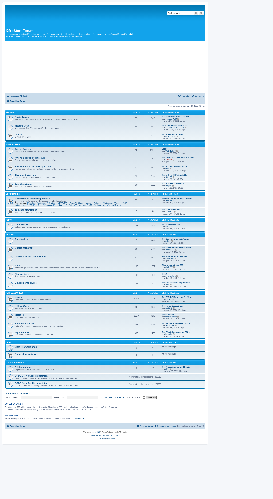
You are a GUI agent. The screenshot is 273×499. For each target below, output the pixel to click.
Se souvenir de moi (135, 397)
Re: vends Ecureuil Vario (173, 306)
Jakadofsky (99, 205)
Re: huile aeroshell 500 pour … (176, 256)
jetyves (168, 299)
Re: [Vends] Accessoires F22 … (176, 332)
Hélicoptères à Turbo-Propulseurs (33, 166)
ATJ (89, 205)
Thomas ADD (171, 119)
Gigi (167, 168)
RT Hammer (79, 205)
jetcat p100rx (168, 315)
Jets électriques (23, 184)
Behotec (96, 203)
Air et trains (21, 239)
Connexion (10, 393)
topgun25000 (171, 317)
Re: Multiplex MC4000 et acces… (177, 323)
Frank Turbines (75, 203)
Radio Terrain (22, 117)
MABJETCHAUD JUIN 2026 (174, 125)
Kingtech (51, 203)
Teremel (168, 200)
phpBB (97, 432)
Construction (22, 224)
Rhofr (167, 226)
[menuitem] (23, 96)
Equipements (22, 332)
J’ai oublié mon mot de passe (112, 397)
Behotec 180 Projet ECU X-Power (177, 198)
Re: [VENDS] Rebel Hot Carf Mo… (177, 297)
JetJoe (37, 205)
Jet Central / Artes (110, 203)
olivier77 (169, 267)
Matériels (11, 235)
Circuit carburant (24, 248)
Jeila (167, 285)
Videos (18, 134)
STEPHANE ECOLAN (174, 128)
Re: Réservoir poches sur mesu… (177, 248)
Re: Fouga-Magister (171, 224)
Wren (87, 203)
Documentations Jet (16, 363)
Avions (18, 297)
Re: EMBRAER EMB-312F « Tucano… (179, 158)
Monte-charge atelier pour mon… (177, 282)
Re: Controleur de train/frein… (176, 239)
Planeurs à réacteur (25, 175)
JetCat (31, 203)
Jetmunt (40, 203)
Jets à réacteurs (23, 149)
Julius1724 (170, 250)
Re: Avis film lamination (173, 184)
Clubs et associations (26, 354)
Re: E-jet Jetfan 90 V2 (172, 210)
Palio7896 (169, 258)
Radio (18, 265)
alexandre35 (170, 136)
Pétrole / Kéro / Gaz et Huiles (30, 256)
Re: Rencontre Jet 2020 (172, 134)
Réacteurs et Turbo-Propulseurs (32, 198)
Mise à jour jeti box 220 (172, 265)
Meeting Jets (22, 125)
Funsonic (47, 205)
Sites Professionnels (26, 347)
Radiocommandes (25, 323)
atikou (167, 241)
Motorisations (13, 194)
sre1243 (168, 308)
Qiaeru (117, 435)
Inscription (24, 393)
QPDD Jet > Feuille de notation (31, 383)
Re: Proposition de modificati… (176, 367)
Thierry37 (169, 212)
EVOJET (62, 203)
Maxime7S (79, 419)
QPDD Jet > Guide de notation (31, 376)
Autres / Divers (113, 205)
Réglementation (23, 367)
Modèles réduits (14, 145)
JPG (167, 369)
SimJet (68, 205)
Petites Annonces (14, 293)
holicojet (168, 334)
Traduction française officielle (101, 435)
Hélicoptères (22, 306)
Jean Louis (170, 325)
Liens (8, 342)
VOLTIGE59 (170, 151)
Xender (168, 160)
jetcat (164, 274)
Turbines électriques (26, 210)
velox (164, 149)
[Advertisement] (105, 67)
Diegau (168, 186)
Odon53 (168, 177)
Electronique (22, 274)
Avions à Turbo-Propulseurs (30, 158)
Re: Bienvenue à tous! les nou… (176, 117)
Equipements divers (26, 282)
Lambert (58, 205)
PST (29, 205)
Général (10, 112)
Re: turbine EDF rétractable (174, 175)
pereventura (170, 276)
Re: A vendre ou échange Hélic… (177, 166)
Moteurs (19, 315)
